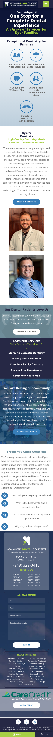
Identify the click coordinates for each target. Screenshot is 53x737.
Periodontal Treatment (37, 661)
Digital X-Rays (16, 666)
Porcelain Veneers (37, 676)
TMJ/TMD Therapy (16, 682)
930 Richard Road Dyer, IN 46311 (26, 558)
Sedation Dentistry (37, 663)
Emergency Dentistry (26, 684)
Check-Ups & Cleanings (37, 658)
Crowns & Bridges (16, 669)
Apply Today (26, 705)
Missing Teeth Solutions (27, 358)
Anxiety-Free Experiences (26, 370)
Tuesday (16, 577)
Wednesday (17, 580)
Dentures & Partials (37, 669)
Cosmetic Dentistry (37, 674)
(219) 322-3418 (26, 565)
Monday (16, 574)
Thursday (17, 583)
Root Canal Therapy (16, 671)
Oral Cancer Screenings (16, 663)
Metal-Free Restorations (16, 679)
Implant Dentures (16, 674)
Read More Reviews (26, 331)
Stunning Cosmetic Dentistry (26, 353)
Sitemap (38, 728)
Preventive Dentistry (16, 658)
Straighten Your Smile (26, 375)
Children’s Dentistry (16, 661)
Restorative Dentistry (37, 666)
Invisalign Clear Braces (16, 676)
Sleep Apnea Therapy (37, 682)
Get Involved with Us (26, 432)
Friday (15, 586)
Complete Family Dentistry (26, 364)
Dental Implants (37, 671)
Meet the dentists (26, 202)
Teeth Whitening (37, 679)
